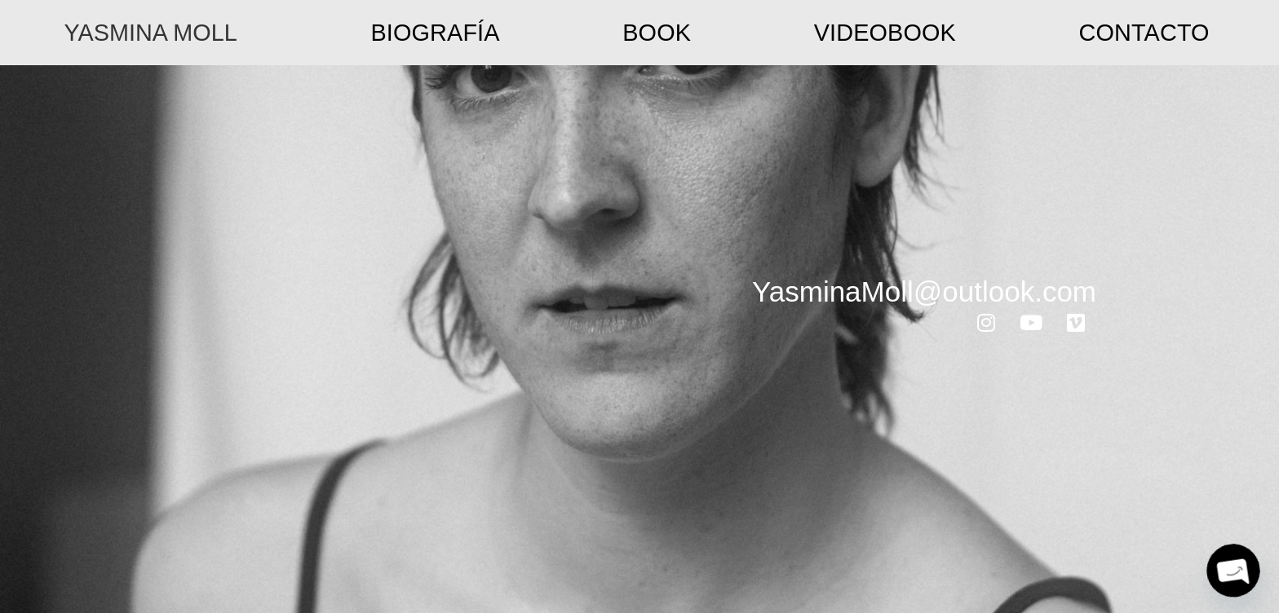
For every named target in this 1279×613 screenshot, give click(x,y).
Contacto (1144, 33)
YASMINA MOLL (150, 33)
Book (656, 33)
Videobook (885, 33)
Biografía (434, 33)
